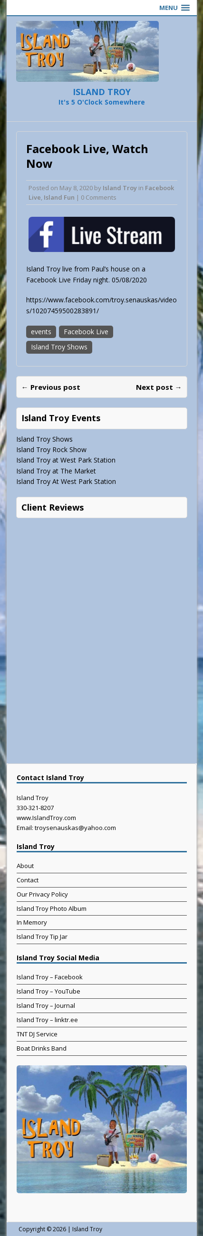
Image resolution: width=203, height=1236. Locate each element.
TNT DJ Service (37, 1034)
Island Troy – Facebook (50, 977)
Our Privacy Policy (42, 894)
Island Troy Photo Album (52, 908)
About (25, 865)
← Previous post (50, 387)
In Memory (32, 922)
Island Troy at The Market (56, 470)
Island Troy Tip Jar (42, 936)
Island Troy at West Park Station (66, 459)
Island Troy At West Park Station (66, 481)
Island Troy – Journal (46, 1005)
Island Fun (59, 197)
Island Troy (120, 187)
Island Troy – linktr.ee (47, 1019)
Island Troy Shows (59, 346)
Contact (28, 880)
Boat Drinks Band (42, 1048)
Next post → (159, 387)
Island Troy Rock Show (51, 449)
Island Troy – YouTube (48, 991)
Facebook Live (86, 331)
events (41, 331)
